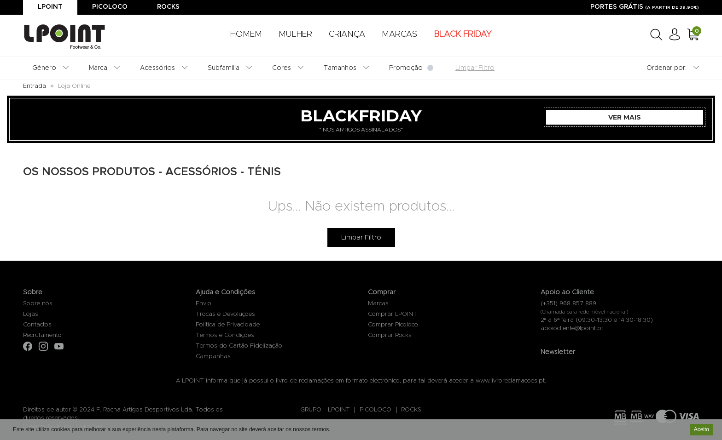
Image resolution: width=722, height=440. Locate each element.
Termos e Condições (225, 335)
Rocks (168, 7)
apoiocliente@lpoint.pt (572, 328)
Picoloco (110, 7)
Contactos (37, 325)
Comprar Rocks (390, 335)
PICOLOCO (375, 410)
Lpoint (50, 7)
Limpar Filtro (361, 237)
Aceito (701, 430)
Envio (203, 304)
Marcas (378, 304)
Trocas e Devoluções (225, 314)
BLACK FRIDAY (462, 34)
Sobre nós (37, 304)
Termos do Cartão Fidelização (239, 346)
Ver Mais (624, 117)
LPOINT (339, 410)
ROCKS (411, 410)
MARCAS (399, 34)
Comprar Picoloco (393, 325)
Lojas (30, 314)
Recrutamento (42, 335)
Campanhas (213, 357)
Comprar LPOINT (392, 314)
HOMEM (246, 34)
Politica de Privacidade (228, 325)
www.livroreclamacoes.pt (510, 381)
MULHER (295, 34)
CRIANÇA (347, 34)
